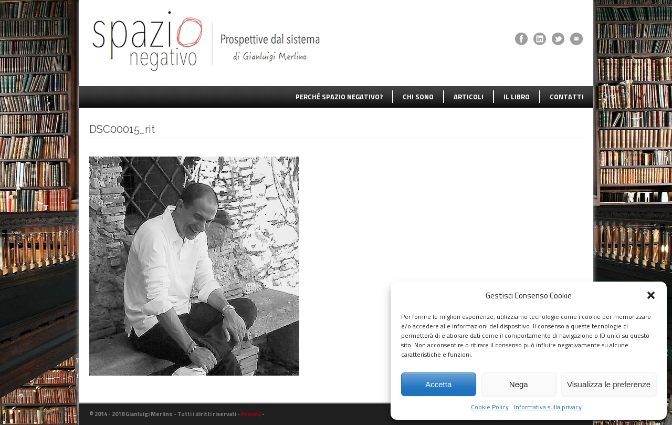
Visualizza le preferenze (608, 384)
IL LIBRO (516, 96)
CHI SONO (418, 96)
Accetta (438, 384)
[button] (651, 295)
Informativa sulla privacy (548, 407)
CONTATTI (567, 96)
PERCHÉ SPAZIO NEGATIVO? (339, 96)
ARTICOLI (469, 96)
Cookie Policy (490, 407)
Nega (518, 384)
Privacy (251, 414)
